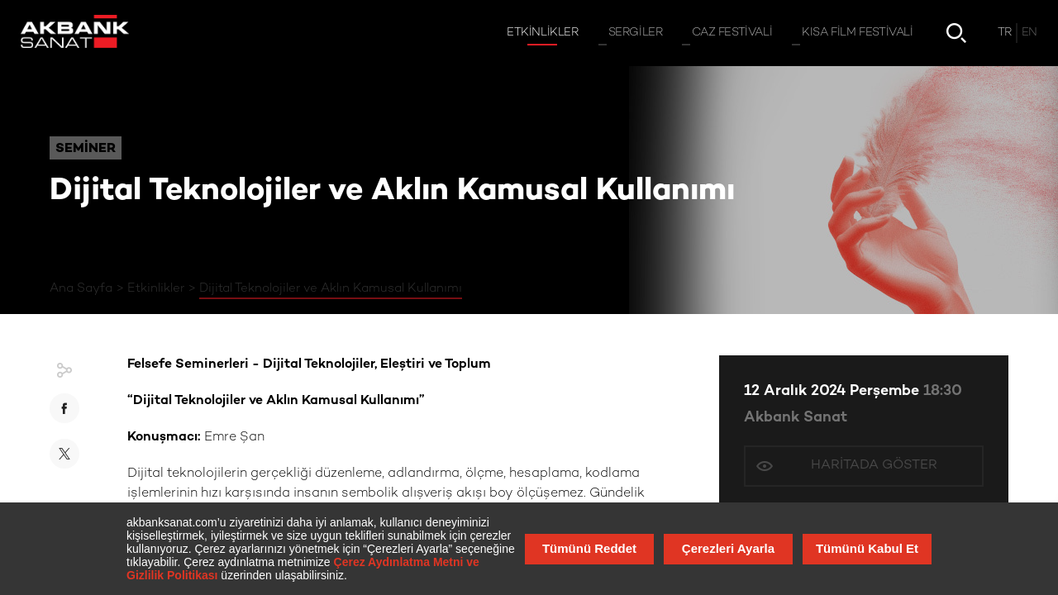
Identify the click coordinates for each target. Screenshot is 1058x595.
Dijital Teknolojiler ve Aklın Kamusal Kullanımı (330, 288)
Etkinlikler (155, 288)
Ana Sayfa (81, 288)
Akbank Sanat (795, 418)
